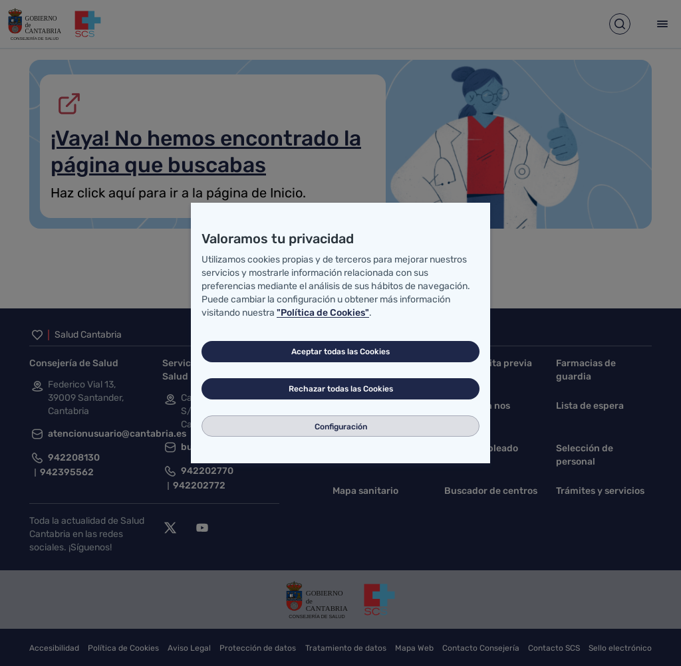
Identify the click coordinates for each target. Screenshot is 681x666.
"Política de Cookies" (323, 312)
